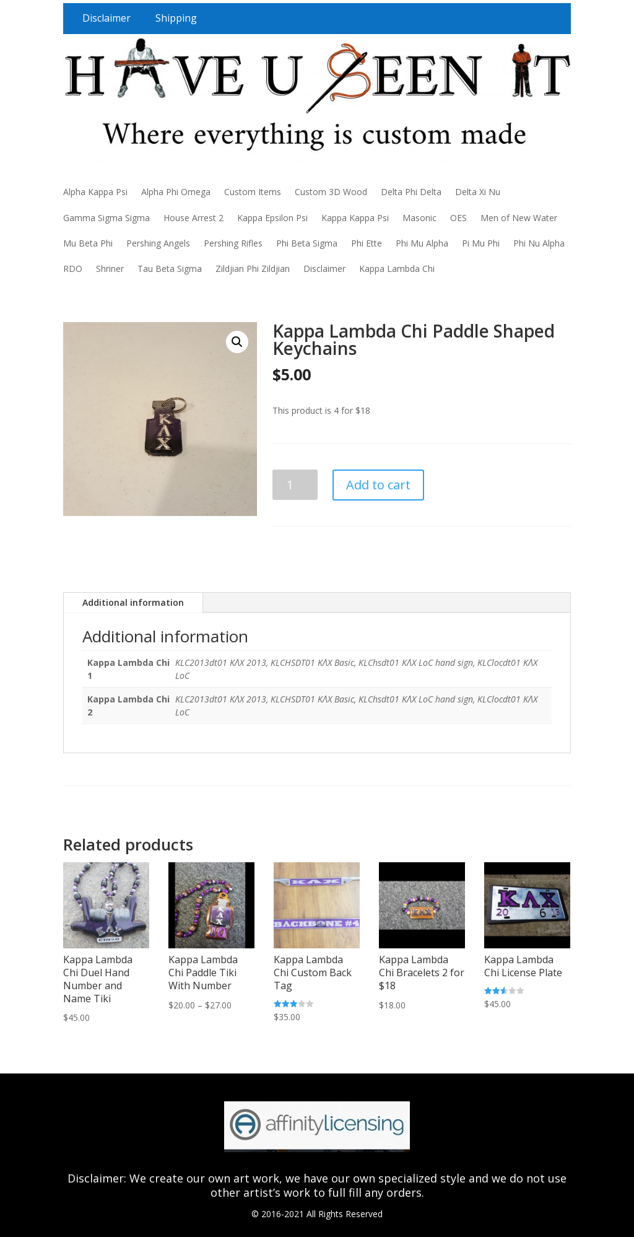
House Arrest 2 (193, 218)
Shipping (176, 18)
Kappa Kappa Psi (355, 218)
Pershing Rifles (233, 243)
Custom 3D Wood (331, 192)
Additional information (133, 602)
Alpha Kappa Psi (95, 192)
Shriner (110, 268)
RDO (72, 268)
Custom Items (252, 192)
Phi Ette (366, 243)
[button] (237, 342)
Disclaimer (106, 18)
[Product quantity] (295, 485)
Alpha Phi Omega (176, 192)
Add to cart (378, 484)
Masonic (419, 218)
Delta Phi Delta (411, 192)
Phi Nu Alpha (539, 243)
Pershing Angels (158, 243)
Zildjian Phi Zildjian (252, 268)
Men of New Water (518, 218)
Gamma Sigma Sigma (106, 218)
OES (458, 218)
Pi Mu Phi (481, 243)
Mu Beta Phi (88, 243)
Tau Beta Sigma (169, 268)
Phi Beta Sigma (306, 243)
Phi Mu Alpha (422, 243)
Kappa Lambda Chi (397, 268)
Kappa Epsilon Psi (272, 218)
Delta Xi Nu (477, 192)
